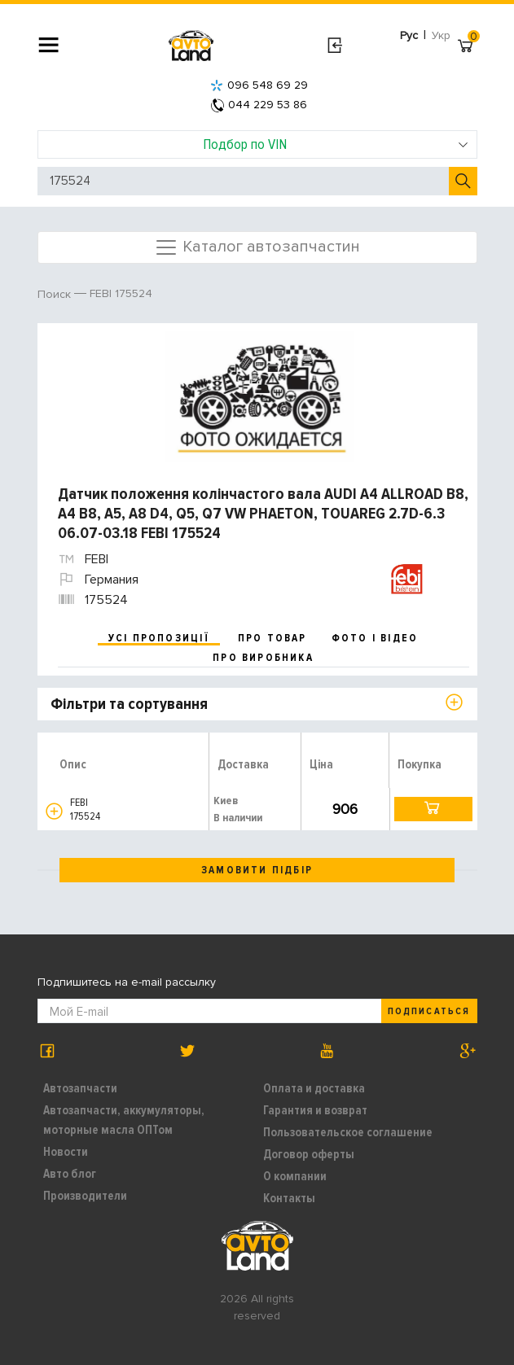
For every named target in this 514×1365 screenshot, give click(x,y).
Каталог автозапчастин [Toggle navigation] (257, 247)
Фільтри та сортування (129, 704)
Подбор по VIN (335, 144)
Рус (409, 35)
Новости (65, 1151)
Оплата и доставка (314, 1088)
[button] (54, 811)
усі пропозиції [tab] (158, 638)
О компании (295, 1176)
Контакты (289, 1198)
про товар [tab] (272, 638)
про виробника (263, 657)
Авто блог (69, 1173)
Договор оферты (308, 1154)
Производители (85, 1195)
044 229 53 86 (259, 105)
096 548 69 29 (259, 85)
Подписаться (428, 1011)
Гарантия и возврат (315, 1110)
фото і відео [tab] (375, 638)
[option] (259, 396)
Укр (441, 35)
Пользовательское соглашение (348, 1132)
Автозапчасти (80, 1088)
